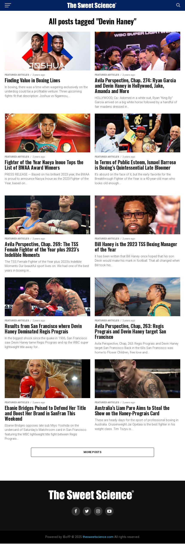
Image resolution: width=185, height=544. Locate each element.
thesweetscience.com (98, 537)
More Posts (92, 452)
